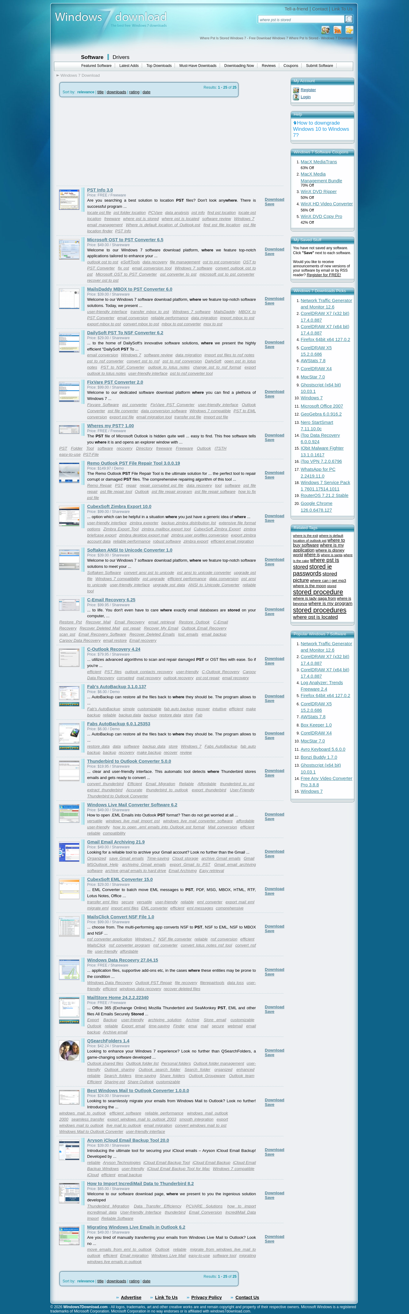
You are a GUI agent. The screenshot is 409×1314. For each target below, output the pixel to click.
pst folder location (130, 212)
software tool (224, 1255)
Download (274, 199)
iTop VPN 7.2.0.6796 (321, 461)
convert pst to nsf (143, 361)
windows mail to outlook (82, 1113)
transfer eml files (102, 902)
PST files (113, 671)
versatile (94, 821)
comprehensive (229, 908)
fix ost (123, 268)
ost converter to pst (178, 274)
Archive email (115, 1032)
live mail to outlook (123, 1125)
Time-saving (158, 858)
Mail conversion (222, 827)
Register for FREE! (324, 275)
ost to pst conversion (222, 262)
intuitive (219, 709)
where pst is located (180, 218)
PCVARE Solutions (204, 1206)
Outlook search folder (159, 1069)
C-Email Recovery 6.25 (111, 599)
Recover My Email (161, 628)
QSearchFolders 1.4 (108, 1040)
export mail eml (240, 902)
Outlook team (241, 1075)
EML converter (154, 908)
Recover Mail (98, 622)
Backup (110, 1019)
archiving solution (164, 1019)
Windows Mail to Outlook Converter (91, 1131)
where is (312, 554)
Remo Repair (99, 485)
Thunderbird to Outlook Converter (117, 796)
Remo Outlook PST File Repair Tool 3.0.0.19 (133, 463)
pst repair (132, 628)
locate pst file (99, 212)
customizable (149, 709)
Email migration (134, 1255)
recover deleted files (182, 988)
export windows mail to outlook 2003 (141, 1119)
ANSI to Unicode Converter (213, 585)
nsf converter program (129, 945)
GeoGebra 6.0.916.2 (321, 414)
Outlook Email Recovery (203, 628)
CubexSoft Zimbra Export (217, 529)
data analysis (177, 212)
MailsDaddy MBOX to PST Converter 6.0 (129, 289)
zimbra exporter (143, 523)
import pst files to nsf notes (229, 355)
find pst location (221, 212)
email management (105, 225)
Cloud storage (185, 858)
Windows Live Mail (168, 1255)
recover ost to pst (102, 280)
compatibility (114, 833)
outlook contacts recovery (149, 671)
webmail (235, 1026)
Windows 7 (244, 218)
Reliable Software (117, 1218)
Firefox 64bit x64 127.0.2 (325, 339)
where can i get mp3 (328, 580)
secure (128, 902)
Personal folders (176, 1063)
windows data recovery (140, 988)
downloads (116, 92)
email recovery (235, 678)
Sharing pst (114, 1081)
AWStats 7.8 (313, 360)
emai (192, 1026)
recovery (124, 448)
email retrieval (161, 622)
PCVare (155, 212)
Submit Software (319, 66)
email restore (115, 640)
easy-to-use (70, 454)
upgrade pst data (169, 585)
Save (269, 204)
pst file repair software (215, 491)
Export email (133, 1026)
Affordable (207, 783)
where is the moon (309, 585)
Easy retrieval (211, 870)
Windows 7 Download (80, 75)
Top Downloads (159, 66)
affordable (245, 821)
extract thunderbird (104, 790)
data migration (204, 318)
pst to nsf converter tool (191, 373)
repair (131, 485)
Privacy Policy (206, 1297)
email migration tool (154, 417)
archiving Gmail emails (144, 864)
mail (204, 1026)
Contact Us (247, 1297)
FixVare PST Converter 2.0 (115, 382)
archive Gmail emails (220, 858)
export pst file (122, 417)
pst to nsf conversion (182, 361)
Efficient (134, 783)
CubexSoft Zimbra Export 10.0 (119, 506)
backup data (130, 715)
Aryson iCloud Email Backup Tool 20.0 (128, 1140)
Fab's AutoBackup (103, 709)
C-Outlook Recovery (220, 671)
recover (203, 709)
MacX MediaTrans (319, 161)
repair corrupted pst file (161, 485)
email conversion (132, 318)
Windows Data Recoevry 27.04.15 (122, 960)
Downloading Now (239, 66)
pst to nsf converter (105, 361)
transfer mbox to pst (149, 311)
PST (63, 448)
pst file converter (123, 411)
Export (93, 1019)
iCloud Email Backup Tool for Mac (178, 1168)
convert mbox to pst (141, 324)
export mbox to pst (104, 324)
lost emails (188, 634)
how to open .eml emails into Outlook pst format (159, 827)
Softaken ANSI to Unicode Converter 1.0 (129, 550)
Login (306, 97)
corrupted (125, 678)
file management (185, 262)
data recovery (154, 262)
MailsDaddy (224, 311)
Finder (179, 1026)
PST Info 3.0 (100, 190)
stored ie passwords (312, 570)
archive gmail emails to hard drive (135, 870)
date (146, 92)
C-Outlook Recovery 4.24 (114, 649)
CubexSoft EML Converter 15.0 (120, 879)
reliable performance (169, 318)
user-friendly (187, 671)
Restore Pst (70, 622)
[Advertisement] (108, 141)
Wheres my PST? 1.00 (110, 425)
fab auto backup (179, 709)
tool (218, 485)
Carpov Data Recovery (80, 640)
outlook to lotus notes (169, 367)
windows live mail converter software (198, 821)
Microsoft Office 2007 (322, 406)
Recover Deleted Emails (152, 634)
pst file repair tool (116, 491)
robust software (167, 541)
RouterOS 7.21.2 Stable (325, 495)
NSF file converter (175, 939)
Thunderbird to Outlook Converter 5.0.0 (129, 761)
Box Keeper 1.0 (316, 725)
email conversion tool (152, 268)
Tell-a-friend (296, 8)
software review (216, 218)
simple (129, 709)
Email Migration (160, 783)
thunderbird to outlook (167, 790)
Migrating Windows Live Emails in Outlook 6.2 (136, 1227)
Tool (90, 448)
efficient (94, 671)
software (105, 448)
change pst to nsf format (217, 367)
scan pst (67, 634)
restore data (170, 715)
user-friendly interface (107, 311)
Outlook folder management (219, 1063)
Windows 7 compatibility (117, 578)
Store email (215, 1019)
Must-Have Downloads (198, 66)
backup (150, 715)
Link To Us (342, 8)
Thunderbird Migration (108, 1206)
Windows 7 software (193, 268)
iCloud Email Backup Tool (166, 1162)
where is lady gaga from (314, 598)
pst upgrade (154, 578)
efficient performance (187, 578)
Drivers (121, 57)
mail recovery (149, 678)
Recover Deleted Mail (100, 628)
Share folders (172, 1075)
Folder (77, 448)
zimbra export (195, 541)
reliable (109, 715)
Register (308, 89)
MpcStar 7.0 (313, 376)
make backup (149, 752)
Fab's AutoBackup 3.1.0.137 (116, 686)
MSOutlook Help (102, 864)
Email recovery (142, 640)
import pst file (216, 417)
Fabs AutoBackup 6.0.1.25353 (118, 723)
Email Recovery (129, 622)
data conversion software (164, 411)
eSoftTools (130, 262)
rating (134, 92)
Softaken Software (104, 572)
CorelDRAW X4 (316, 368)
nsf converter (165, 945)
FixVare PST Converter (172, 404)
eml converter (209, 902)
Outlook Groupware (207, 1075)
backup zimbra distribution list (188, 523)
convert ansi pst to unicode (149, 572)
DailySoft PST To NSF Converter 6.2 (125, 332)
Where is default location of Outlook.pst (163, 225)
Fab (198, 715)
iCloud (93, 1175)
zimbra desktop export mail (143, 535)
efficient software (125, 1113)
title (100, 92)
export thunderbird (209, 790)
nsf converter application (109, 939)
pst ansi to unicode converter (204, 572)
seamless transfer (87, 1119)
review (186, 752)
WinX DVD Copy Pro (321, 216)
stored (331, 586)
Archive (192, 1019)
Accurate (134, 790)
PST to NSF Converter (123, 367)
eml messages (200, 908)
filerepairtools (212, 982)
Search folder (197, 1069)
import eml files (125, 908)
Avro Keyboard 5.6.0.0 (323, 749)
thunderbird (175, 1212)
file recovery (186, 982)
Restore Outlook (194, 622)
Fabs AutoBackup (221, 746)
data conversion (223, 578)
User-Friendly (242, 790)
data (117, 746)
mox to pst (212, 324)
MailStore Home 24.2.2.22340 (118, 997)
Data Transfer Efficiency (157, 1206)
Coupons (291, 66)
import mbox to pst (237, 318)
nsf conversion (223, 939)
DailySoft (213, 361)
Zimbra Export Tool (121, 529)
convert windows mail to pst (200, 1125)
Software (92, 57)
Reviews (269, 66)
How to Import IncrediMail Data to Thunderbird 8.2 (140, 1183)
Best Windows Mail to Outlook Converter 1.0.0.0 (138, 1090)
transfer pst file (187, 417)
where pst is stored (141, 218)
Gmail (249, 858)
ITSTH (220, 448)
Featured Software (96, 66)
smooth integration (196, 1119)
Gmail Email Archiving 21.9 (116, 841)
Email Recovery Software (102, 634)
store (188, 715)
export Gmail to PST (190, 864)
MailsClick (96, 945)
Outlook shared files (105, 1063)
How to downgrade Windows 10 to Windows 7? (321, 129)
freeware (112, 218)
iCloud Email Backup (211, 1162)
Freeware (184, 448)
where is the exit (305, 535)
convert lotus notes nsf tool (206, 945)
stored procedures (319, 610)
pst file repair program (172, 491)
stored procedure (318, 592)
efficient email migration (232, 541)
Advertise (131, 1297)
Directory (144, 448)
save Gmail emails (126, 858)
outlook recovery (179, 678)
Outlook (204, 448)
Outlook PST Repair (153, 982)
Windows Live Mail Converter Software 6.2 (132, 804)
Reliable (186, 783)
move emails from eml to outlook (119, 1249)
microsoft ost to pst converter (226, 274)
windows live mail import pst (133, 821)
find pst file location (221, 225)
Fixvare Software (103, 404)
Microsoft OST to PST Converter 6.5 (125, 239)
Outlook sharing (119, 1069)
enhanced (245, 1069)
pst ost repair (208, 678)
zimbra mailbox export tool (166, 529)
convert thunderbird (105, 783)
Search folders (118, 1075)
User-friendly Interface (140, 1212)
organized (223, 1069)
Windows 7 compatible (210, 411)
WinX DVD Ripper (319, 191)
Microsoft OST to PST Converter (126, 274)
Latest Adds (129, 66)
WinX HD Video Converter (327, 203)
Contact (320, 8)
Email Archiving (183, 870)
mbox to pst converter (181, 324)
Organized (96, 858)
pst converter (134, 404)
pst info (198, 212)
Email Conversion (205, 1212)
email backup (214, 634)
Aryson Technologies (122, 1162)
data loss (235, 982)
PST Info (123, 231)
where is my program (330, 603)
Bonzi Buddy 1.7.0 (319, 757)
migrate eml (98, 908)
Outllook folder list (142, 1063)
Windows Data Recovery (110, 982)
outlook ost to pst (102, 262)
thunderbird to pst (237, 783)
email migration (158, 1125)
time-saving (159, 1026)
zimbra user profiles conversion (199, 535)
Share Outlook (141, 1081)
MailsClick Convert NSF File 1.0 (120, 916)
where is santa (331, 555)
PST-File (91, 454)
